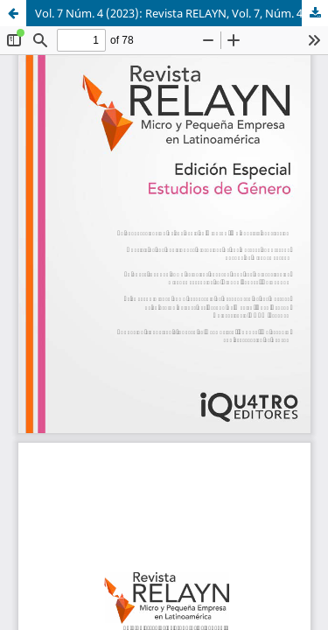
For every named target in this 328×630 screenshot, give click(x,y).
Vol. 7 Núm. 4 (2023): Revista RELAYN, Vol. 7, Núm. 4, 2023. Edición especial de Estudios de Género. (181, 13)
